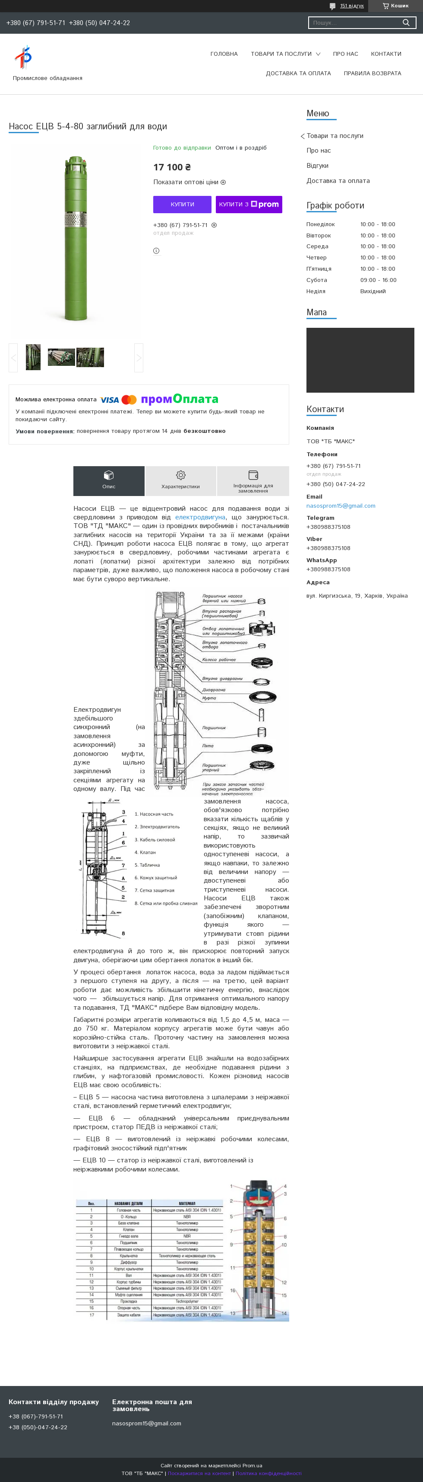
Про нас (345, 54)
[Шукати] (406, 22)
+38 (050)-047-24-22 (38, 1427)
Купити (182, 204)
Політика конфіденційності (269, 1473)
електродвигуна (200, 517)
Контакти (386, 54)
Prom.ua (252, 1465)
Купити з (249, 204)
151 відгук (352, 6)
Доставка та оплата (298, 74)
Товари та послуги (281, 54)
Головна (224, 54)
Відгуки (317, 165)
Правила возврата (372, 74)
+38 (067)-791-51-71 (36, 1416)
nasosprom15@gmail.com (341, 506)
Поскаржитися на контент (199, 1473)
